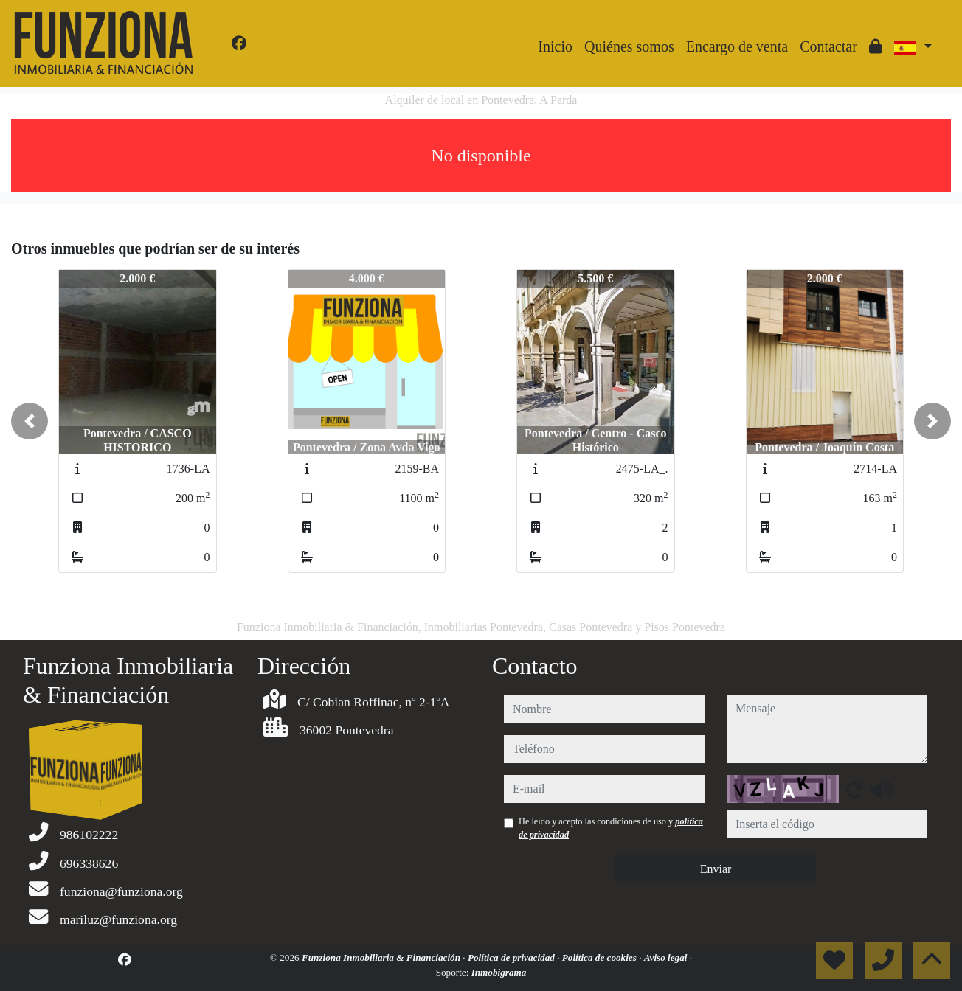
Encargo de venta (737, 46)
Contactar (828, 46)
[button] (29, 421)
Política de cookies (600, 957)
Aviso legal (667, 957)
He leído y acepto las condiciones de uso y (611, 828)
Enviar (716, 869)
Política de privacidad (512, 957)
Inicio (555, 46)
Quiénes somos (629, 46)
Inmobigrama (499, 972)
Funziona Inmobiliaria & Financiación (382, 957)
